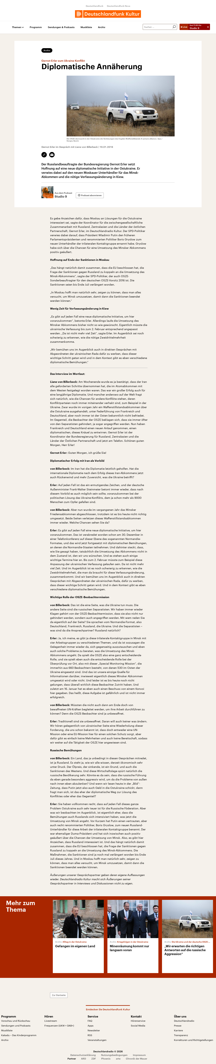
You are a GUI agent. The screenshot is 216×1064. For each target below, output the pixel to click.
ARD (83, 1058)
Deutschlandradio (184, 1020)
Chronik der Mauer (136, 1058)
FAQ (90, 1020)
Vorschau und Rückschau (15, 1020)
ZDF (93, 1058)
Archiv (101, 27)
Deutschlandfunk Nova (118, 6)
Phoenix (106, 1058)
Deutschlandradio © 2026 (108, 1051)
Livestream (50, 1020)
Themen (16, 27)
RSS (90, 1035)
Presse (177, 1025)
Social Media (138, 1025)
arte (118, 1058)
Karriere (178, 1030)
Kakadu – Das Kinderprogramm (18, 1035)
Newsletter (94, 1030)
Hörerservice (138, 1020)
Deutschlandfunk (94, 6)
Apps (90, 1025)
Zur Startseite (59, 995)
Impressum (139, 1054)
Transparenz (181, 1035)
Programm (36, 27)
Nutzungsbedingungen (114, 1054)
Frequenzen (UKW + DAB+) (59, 1025)
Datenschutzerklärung (83, 1054)
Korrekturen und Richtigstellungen (193, 1039)
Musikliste (86, 27)
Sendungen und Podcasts (15, 1025)
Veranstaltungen (97, 1039)
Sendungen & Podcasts (61, 27)
